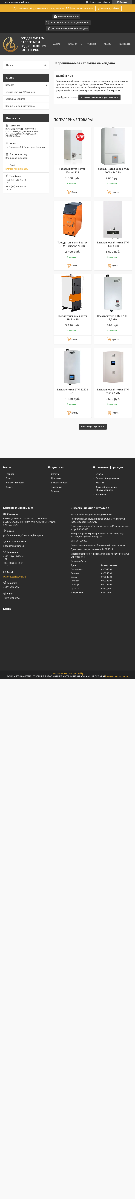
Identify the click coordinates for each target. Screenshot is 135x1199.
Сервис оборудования (107, 478)
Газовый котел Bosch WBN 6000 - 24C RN (113, 170)
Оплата (55, 474)
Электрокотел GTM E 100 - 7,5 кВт (113, 318)
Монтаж (100, 482)
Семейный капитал (15, 99)
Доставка (56, 478)
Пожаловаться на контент (117, 676)
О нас (9, 478)
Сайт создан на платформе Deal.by (67, 673)
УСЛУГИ (91, 44)
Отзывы (55, 491)
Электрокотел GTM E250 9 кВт (72, 391)
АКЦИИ (108, 44)
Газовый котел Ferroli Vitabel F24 (72, 170)
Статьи (99, 474)
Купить (75, 192)
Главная (10, 474)
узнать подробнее (108, 8)
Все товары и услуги (91, 426)
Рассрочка (56, 487)
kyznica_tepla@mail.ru (17, 169)
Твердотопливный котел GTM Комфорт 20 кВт (72, 244)
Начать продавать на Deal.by (17, 2)
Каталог (10, 85)
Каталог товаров (15, 482)
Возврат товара (59, 482)
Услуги (9, 487)
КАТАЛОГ (73, 44)
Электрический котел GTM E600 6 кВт (113, 244)
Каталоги (101, 494)
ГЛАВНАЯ (55, 44)
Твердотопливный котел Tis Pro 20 (72, 318)
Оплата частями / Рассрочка (20, 92)
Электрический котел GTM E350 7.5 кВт (113, 391)
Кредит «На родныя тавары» (20, 106)
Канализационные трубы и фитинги (100, 97)
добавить (106, 2)
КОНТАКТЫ (125, 44)
